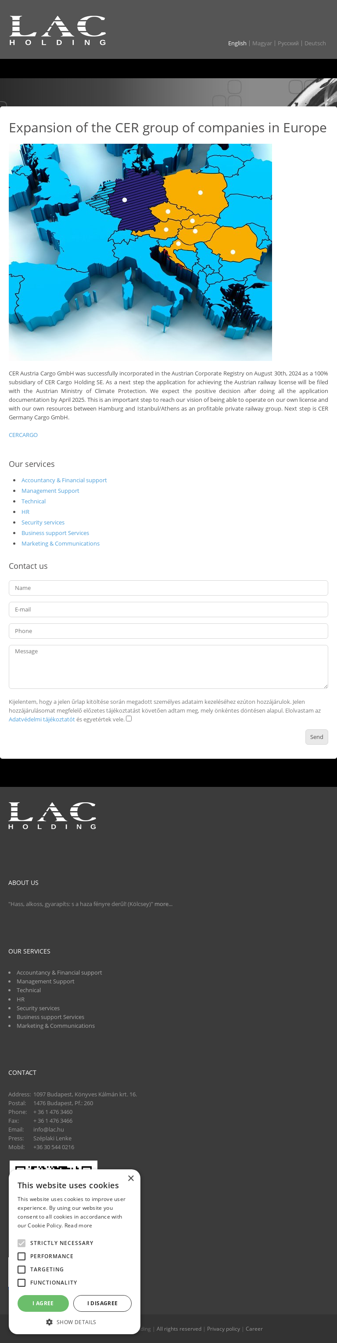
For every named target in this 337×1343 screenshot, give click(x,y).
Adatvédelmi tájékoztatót (42, 719)
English (237, 43)
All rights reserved (179, 1328)
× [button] (130, 1179)
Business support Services (55, 533)
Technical (34, 501)
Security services (43, 522)
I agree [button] (43, 1303)
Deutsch (315, 43)
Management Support (50, 491)
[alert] (74, 1251)
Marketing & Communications (61, 543)
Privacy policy (223, 1328)
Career (254, 1328)
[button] (75, 1321)
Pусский (288, 43)
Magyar (262, 43)
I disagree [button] (102, 1303)
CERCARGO (23, 435)
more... (163, 904)
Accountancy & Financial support (64, 480)
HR (25, 512)
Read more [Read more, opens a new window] (79, 1225)
